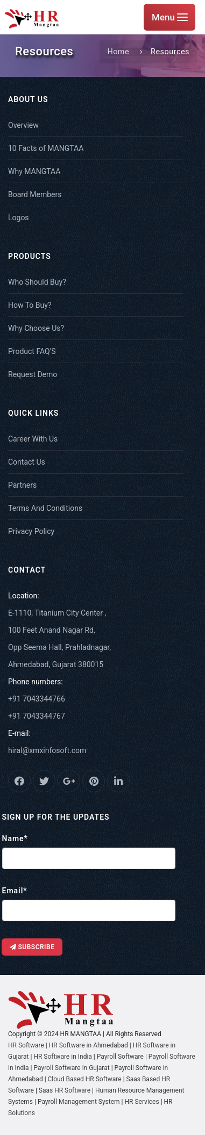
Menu (170, 17)
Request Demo (32, 374)
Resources (170, 51)
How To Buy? (30, 305)
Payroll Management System (79, 1101)
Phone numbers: (35, 681)
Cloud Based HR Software (85, 1079)
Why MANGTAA (34, 171)
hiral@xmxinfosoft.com (47, 750)
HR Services (142, 1101)
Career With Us (33, 439)
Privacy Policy (31, 531)
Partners (22, 485)
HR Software (26, 1045)
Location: (23, 595)
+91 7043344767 (36, 716)
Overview (23, 125)
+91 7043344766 (36, 699)
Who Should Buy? (37, 282)
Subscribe (32, 947)
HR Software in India (62, 1056)
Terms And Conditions (45, 508)
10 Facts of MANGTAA (45, 148)
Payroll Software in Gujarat (72, 1068)
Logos (18, 217)
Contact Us (26, 462)
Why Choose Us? (36, 328)
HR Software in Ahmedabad (88, 1045)
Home (118, 51)
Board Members (34, 194)
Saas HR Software (65, 1090)
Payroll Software (120, 1056)
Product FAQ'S (31, 351)
